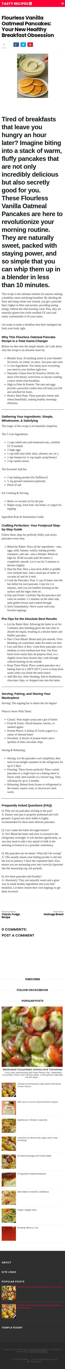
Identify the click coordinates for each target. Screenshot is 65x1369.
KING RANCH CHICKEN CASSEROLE (33, 1191)
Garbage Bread (51, 913)
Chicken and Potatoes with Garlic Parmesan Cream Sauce (39, 1085)
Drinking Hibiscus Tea (27, 1227)
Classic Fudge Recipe (14, 915)
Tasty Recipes (17, 4)
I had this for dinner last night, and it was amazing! (37, 1139)
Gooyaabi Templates (39, 1352)
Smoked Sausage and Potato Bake (34, 1155)
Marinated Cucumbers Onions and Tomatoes (32, 1069)
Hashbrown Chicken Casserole (32, 1120)
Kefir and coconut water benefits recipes (37, 1102)
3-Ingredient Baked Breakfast (31, 1173)
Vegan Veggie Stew (27, 1209)
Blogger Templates (37, 1349)
